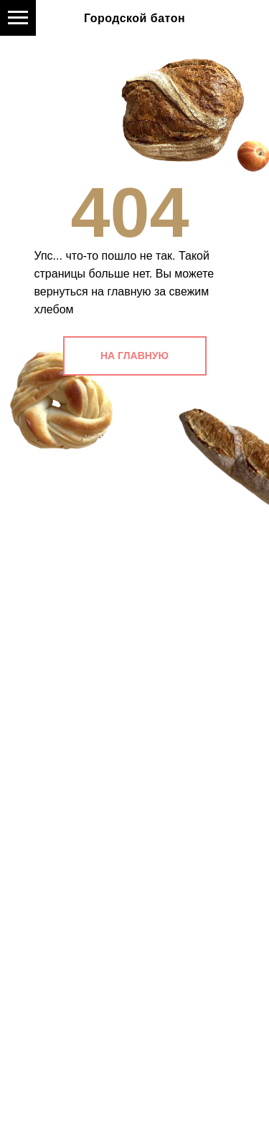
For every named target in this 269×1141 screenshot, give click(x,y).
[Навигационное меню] (18, 18)
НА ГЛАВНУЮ (134, 355)
